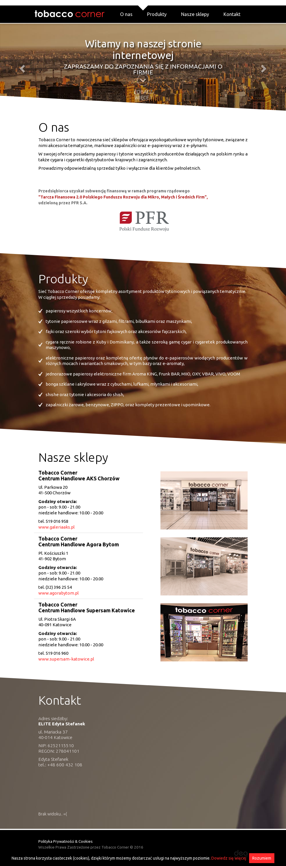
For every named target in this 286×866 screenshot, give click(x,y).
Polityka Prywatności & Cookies (65, 841)
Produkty (157, 14)
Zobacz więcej (143, 94)
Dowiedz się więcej (228, 858)
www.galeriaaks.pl (56, 527)
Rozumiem (261, 858)
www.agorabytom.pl (58, 593)
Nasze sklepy (195, 14)
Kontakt (232, 14)
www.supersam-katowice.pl (66, 658)
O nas (126, 14)
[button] (21, 67)
